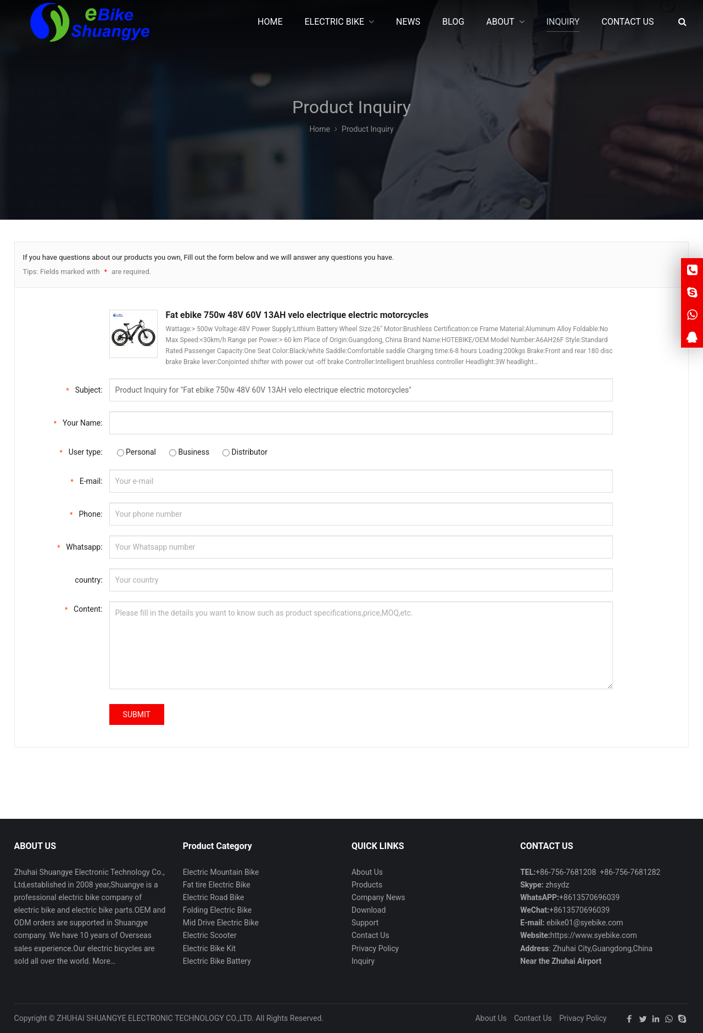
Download (369, 910)
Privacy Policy (375, 948)
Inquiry (363, 961)
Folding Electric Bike (217, 910)
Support (365, 922)
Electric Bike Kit (209, 948)
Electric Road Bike (213, 897)
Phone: (86, 513)
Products (367, 884)
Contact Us (370, 935)
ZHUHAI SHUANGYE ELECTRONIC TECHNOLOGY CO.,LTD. (155, 1018)
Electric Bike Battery (217, 961)
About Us (367, 872)
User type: (81, 451)
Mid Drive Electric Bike (221, 922)
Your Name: (78, 422)
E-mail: (87, 480)
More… (104, 961)
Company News (378, 897)
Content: (84, 608)
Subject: (84, 389)
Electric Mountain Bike (221, 872)
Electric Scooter (210, 935)
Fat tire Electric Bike (216, 884)
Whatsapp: (79, 546)
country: (88, 580)
